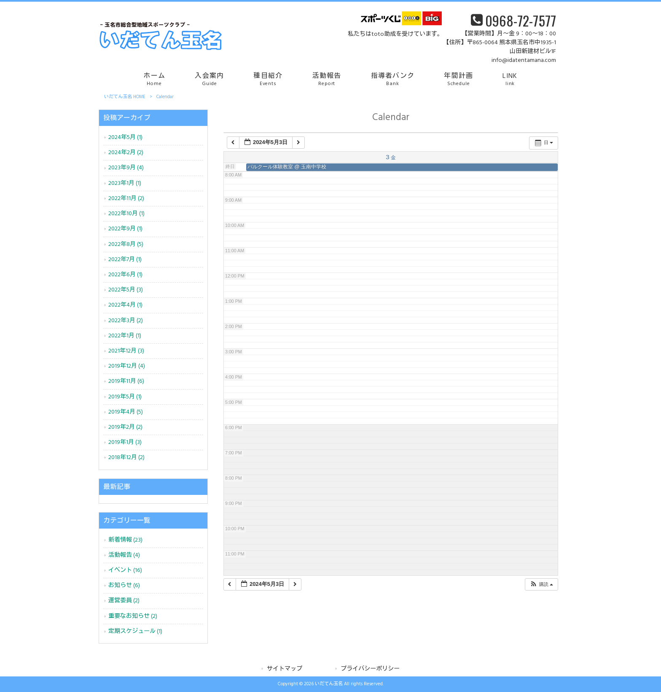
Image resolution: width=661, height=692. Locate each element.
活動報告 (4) (124, 555)
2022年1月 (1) (124, 336)
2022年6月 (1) (125, 275)
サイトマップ (284, 669)
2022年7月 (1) (125, 260)
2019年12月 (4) (126, 366)
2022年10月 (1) (126, 214)
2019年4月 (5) (125, 412)
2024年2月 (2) (125, 153)
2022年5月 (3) (125, 290)
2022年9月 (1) (125, 229)
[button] (541, 584)
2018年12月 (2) (126, 457)
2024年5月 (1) (125, 137)
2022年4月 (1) (125, 305)
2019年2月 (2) (125, 427)
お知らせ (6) (124, 585)
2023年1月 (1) (124, 183)
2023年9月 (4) (126, 168)
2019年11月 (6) (126, 381)
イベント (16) (125, 570)
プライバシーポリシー (370, 669)
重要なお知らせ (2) (132, 616)
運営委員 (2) (124, 601)
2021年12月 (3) (126, 351)
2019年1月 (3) (125, 442)
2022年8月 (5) (125, 244)
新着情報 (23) (125, 540)
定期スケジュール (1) (135, 631)
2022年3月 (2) (125, 321)
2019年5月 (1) (125, 397)
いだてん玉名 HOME (124, 97)
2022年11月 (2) (126, 198)
